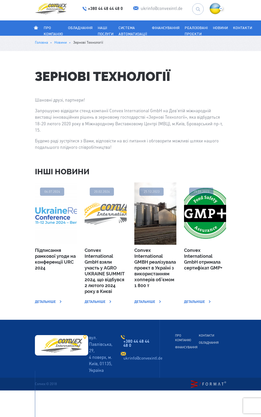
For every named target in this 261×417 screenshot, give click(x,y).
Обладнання (80, 28)
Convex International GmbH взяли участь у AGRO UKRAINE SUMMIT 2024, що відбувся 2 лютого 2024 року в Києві (104, 271)
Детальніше (48, 302)
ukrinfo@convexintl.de (142, 358)
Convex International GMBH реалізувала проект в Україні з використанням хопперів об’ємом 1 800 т (155, 268)
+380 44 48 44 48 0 (136, 343)
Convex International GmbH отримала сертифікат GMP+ (203, 259)
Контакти (242, 28)
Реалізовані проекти (196, 31)
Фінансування (165, 28)
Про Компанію (53, 34)
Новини (220, 28)
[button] (215, 8)
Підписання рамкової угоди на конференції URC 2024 (55, 259)
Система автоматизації (133, 31)
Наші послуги (105, 31)
